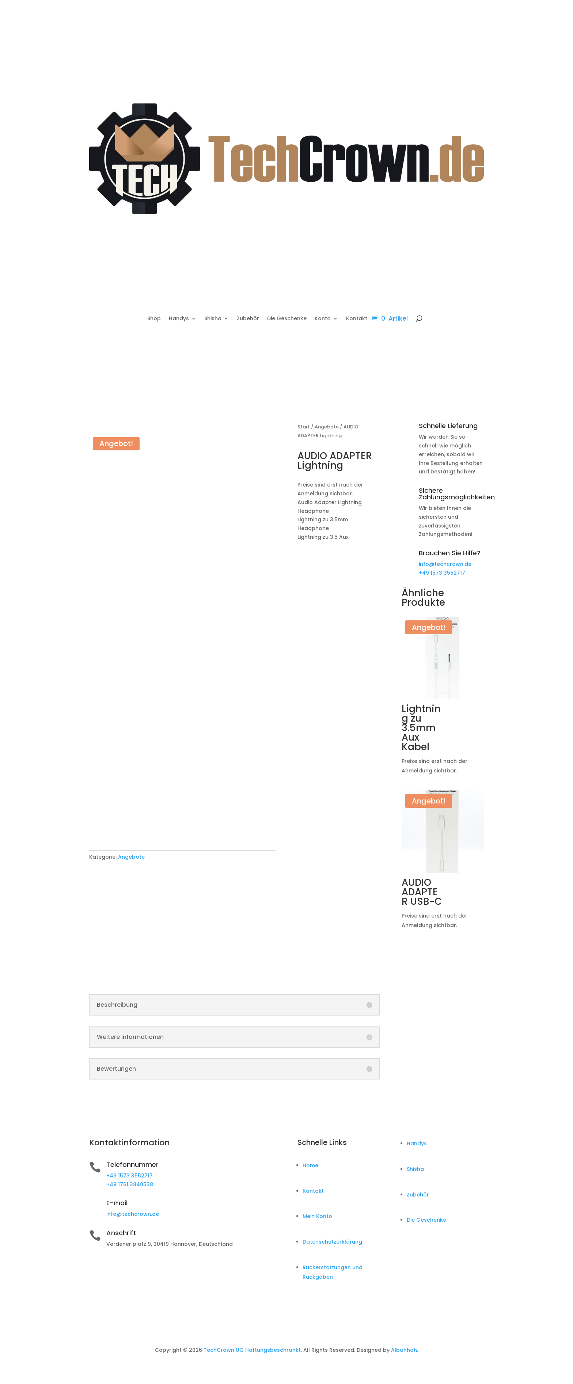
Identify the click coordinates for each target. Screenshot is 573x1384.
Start (303, 426)
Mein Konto (317, 1216)
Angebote (131, 857)
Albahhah (404, 1350)
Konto (323, 319)
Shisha (212, 319)
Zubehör (248, 319)
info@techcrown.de (445, 564)
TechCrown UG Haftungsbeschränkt (252, 1350)
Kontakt (356, 319)
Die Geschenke (287, 319)
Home (310, 1165)
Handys (179, 319)
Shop (154, 319)
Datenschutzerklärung (332, 1241)
